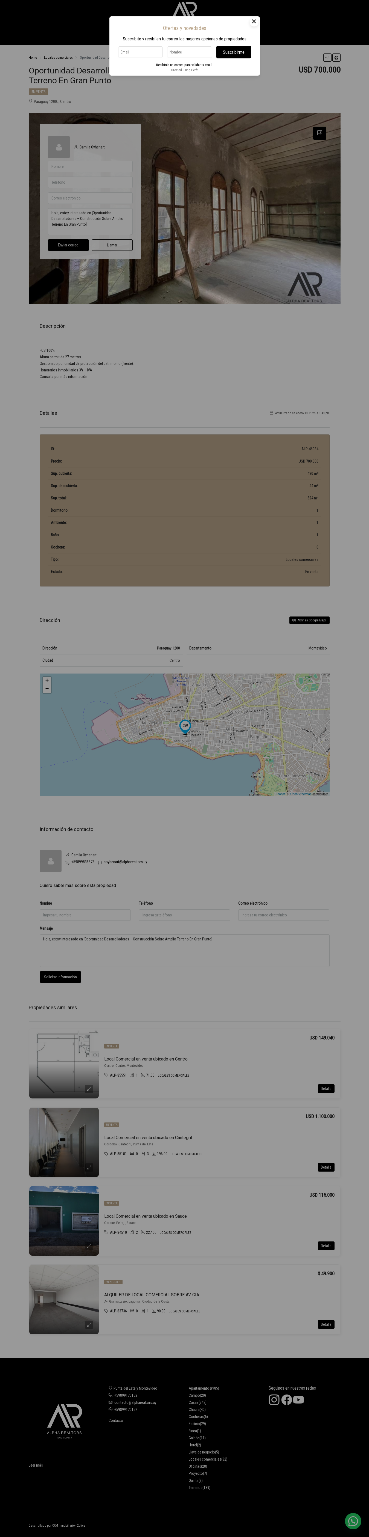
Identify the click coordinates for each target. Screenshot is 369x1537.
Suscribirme (234, 52)
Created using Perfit (184, 70)
